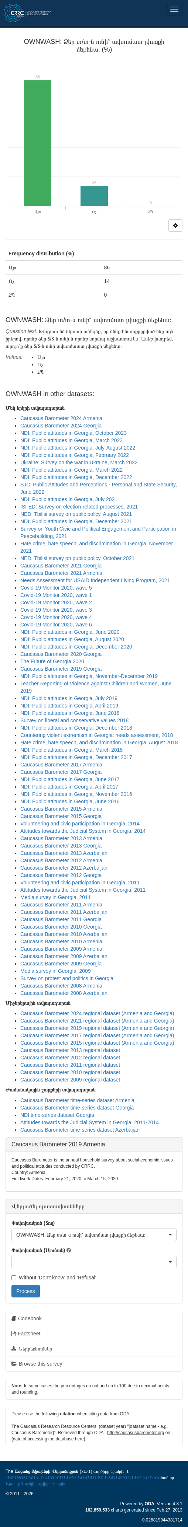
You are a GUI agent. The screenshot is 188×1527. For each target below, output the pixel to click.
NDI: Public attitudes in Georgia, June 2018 (70, 713)
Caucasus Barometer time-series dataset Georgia (77, 1108)
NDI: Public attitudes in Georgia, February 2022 (74, 455)
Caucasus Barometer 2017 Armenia (61, 765)
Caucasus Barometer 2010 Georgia (61, 927)
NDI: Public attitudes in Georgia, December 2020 (76, 647)
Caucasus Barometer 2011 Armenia (61, 905)
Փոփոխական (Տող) (33, 1223)
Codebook (26, 1318)
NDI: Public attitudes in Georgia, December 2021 (76, 521)
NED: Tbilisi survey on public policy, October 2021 (77, 558)
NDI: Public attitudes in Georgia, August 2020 (72, 639)
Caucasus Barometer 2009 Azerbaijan (63, 956)
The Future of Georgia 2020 (52, 661)
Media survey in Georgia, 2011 (55, 897)
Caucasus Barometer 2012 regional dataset (70, 1057)
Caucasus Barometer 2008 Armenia (61, 986)
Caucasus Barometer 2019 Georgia (61, 669)
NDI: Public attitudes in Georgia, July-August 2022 (77, 448)
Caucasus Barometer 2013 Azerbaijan (63, 853)
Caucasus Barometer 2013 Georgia (61, 846)
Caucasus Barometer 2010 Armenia (61, 941)
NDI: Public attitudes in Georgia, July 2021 (68, 499)
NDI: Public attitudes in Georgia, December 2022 (76, 477)
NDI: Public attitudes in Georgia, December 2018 (76, 728)
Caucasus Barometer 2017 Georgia (61, 772)
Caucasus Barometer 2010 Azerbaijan (63, 934)
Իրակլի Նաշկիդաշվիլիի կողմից (36, 1483)
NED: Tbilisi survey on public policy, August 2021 (76, 514)
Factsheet (25, 1333)
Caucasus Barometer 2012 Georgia (61, 875)
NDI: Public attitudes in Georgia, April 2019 (69, 706)
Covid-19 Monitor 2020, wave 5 (56, 588)
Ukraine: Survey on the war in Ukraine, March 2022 (78, 462)
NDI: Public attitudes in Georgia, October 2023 (73, 433)
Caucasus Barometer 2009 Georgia (61, 964)
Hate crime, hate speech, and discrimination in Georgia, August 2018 (99, 742)
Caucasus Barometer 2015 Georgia (61, 816)
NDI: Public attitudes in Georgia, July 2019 (68, 698)
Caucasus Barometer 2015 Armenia (61, 809)
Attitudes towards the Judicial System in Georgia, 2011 (83, 890)
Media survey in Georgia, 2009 (55, 971)
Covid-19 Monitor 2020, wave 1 (56, 595)
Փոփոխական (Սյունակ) (38, 1250)
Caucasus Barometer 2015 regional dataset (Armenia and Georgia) (97, 1043)
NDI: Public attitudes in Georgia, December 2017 (76, 757)
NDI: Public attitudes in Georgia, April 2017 (69, 787)
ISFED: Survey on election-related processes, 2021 (79, 507)
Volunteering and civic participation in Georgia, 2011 (80, 882)
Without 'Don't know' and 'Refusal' (53, 1277)
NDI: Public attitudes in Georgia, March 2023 (71, 440)
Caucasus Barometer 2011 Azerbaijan (63, 912)
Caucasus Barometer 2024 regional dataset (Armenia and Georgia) (97, 1013)
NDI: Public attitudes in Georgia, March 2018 (71, 750)
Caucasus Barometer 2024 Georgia (61, 426)
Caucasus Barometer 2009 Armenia (61, 949)
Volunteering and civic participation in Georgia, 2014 (80, 824)
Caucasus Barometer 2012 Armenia (61, 860)
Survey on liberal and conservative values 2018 (74, 720)
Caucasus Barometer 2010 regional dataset (70, 1072)
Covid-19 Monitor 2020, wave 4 (56, 617)
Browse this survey (36, 1364)
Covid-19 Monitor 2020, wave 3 (56, 610)
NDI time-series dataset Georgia (57, 1115)
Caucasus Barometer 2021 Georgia (61, 566)
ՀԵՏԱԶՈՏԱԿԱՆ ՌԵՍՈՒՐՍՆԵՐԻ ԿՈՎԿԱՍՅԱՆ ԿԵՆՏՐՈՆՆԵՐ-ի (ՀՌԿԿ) (83, 1477)
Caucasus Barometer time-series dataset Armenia (77, 1100)
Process (25, 1291)
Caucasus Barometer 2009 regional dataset (70, 1080)
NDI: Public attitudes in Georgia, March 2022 (71, 470)
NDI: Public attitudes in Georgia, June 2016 (70, 801)
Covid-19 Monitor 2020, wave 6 (56, 625)
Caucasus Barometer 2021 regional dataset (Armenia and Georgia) (97, 1021)
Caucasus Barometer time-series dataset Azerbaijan (80, 1130)
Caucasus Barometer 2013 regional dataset (70, 1050)
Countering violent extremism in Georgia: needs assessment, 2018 (96, 735)
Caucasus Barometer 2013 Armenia (61, 838)
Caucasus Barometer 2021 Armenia (61, 573)
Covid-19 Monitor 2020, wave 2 (56, 602)
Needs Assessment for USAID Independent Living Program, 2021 (95, 580)
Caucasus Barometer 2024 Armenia (61, 418)
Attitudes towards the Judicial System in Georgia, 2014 (83, 831)
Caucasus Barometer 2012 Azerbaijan (63, 868)
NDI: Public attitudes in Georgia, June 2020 (70, 632)
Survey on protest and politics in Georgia (66, 978)
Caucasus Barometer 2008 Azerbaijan (63, 993)
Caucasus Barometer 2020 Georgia (61, 654)
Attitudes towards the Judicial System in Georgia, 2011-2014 (89, 1122)
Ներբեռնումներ (31, 1349)
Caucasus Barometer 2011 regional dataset (70, 1065)
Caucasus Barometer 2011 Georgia (61, 919)
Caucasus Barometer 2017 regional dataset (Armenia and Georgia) (97, 1035)
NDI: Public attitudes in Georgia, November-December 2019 (89, 676)
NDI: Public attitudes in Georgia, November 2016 (76, 794)
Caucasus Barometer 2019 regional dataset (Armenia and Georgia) (97, 1028)
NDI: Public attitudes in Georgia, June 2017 (70, 779)
